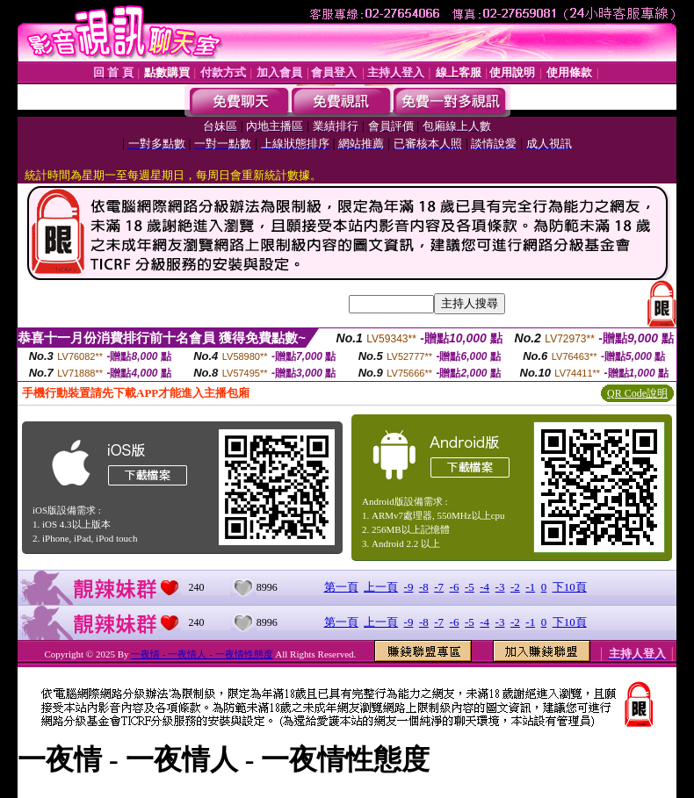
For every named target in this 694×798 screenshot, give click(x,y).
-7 (439, 586)
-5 (469, 586)
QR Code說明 (637, 393)
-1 (530, 586)
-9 (409, 586)
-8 (424, 586)
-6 (454, 586)
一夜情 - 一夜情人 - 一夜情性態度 (201, 654)
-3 (500, 586)
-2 (515, 586)
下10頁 (570, 586)
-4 (484, 586)
